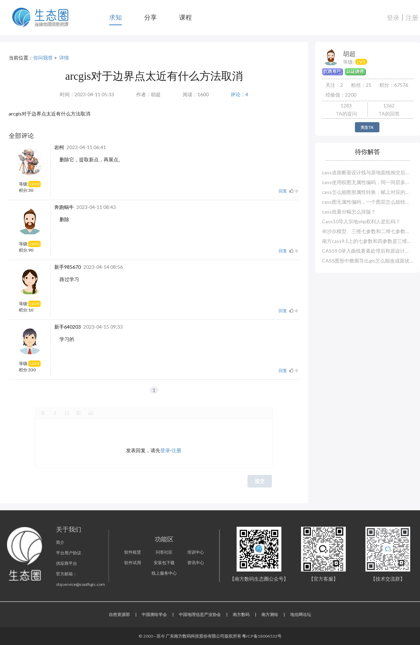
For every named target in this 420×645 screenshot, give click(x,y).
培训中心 (195, 552)
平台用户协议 (68, 552)
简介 (60, 542)
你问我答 (43, 58)
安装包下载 (164, 562)
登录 (393, 17)
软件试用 (132, 562)
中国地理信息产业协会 (200, 614)
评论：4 (239, 94)
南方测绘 (269, 614)
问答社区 (164, 552)
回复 (283, 191)
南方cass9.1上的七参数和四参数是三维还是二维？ (367, 241)
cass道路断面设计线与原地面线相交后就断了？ (367, 172)
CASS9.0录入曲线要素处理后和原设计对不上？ (367, 251)
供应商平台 (66, 563)
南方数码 (241, 614)
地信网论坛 (300, 614)
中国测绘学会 (154, 614)
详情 (64, 58)
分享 (150, 17)
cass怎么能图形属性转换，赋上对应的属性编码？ (367, 192)
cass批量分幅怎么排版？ (349, 212)
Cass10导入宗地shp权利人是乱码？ (361, 221)
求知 (115, 17)
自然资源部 (119, 614)
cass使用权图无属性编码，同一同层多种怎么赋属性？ (367, 182)
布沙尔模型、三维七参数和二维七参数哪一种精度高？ (367, 231)
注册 (412, 17)
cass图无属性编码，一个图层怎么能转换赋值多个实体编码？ (367, 202)
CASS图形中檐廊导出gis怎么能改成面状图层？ (367, 261)
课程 (185, 17)
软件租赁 (132, 552)
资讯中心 (195, 562)
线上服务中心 (164, 573)
